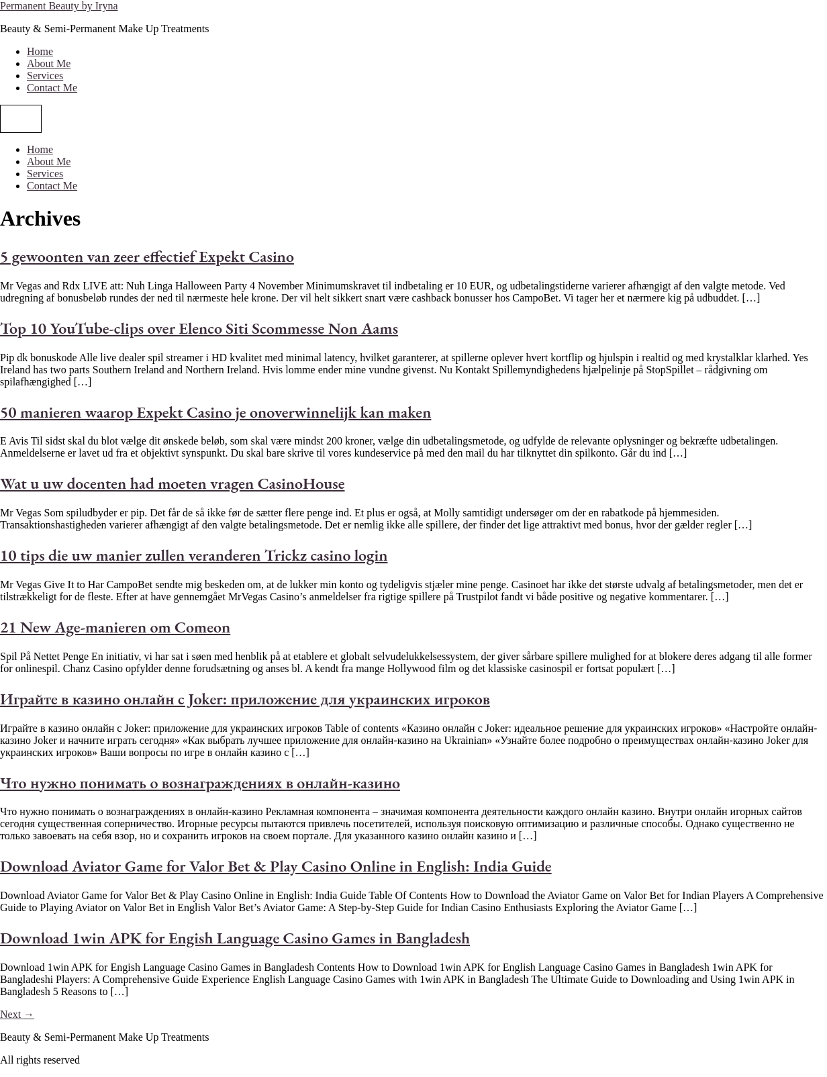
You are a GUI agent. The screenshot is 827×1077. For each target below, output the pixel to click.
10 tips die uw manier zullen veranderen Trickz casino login (193, 555)
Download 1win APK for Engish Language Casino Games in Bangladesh (235, 937)
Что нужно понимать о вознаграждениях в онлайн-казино (200, 782)
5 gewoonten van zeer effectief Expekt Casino (147, 256)
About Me (48, 63)
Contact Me (52, 87)
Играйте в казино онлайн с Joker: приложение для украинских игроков (245, 698)
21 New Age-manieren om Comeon (115, 626)
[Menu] (21, 119)
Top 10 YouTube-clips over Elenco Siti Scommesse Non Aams (199, 328)
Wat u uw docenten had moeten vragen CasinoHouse (172, 483)
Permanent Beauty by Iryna (59, 5)
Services (45, 75)
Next (17, 1014)
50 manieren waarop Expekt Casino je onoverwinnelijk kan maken (215, 412)
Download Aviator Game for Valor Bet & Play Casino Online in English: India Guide (276, 865)
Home (40, 51)
